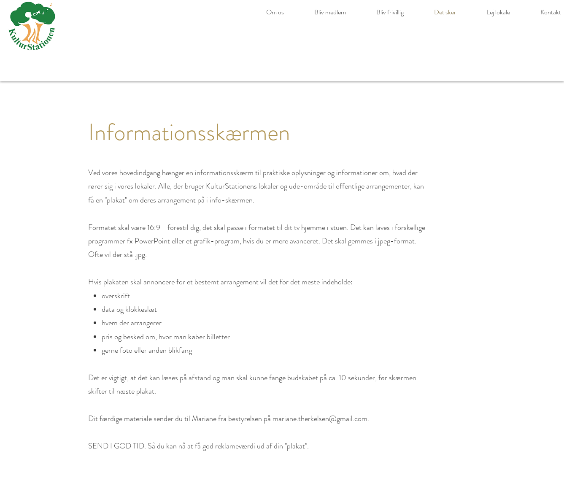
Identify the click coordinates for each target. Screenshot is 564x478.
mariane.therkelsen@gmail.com (320, 418)
